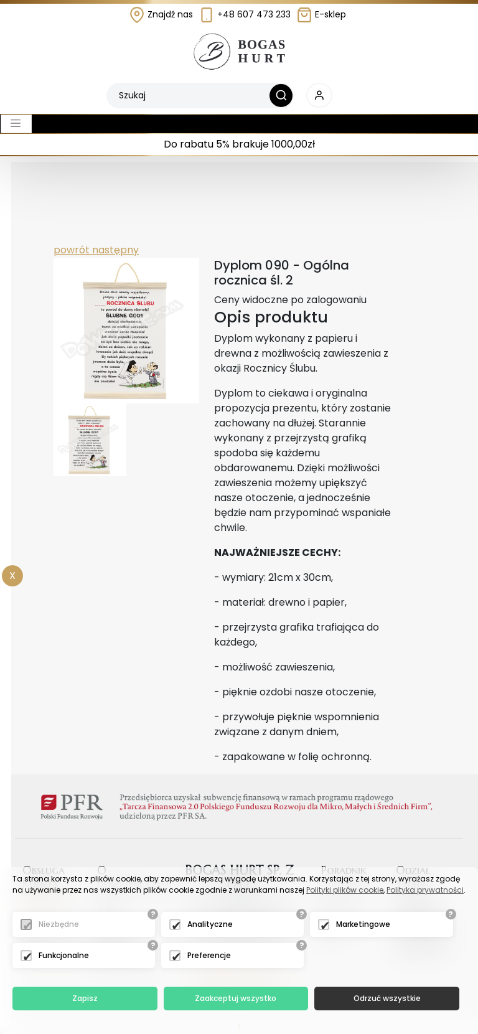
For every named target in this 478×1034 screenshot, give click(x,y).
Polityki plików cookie (344, 890)
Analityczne (210, 924)
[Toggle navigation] (16, 124)
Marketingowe (363, 924)
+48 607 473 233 (245, 14)
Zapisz (85, 998)
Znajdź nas (161, 14)
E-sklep (321, 14)
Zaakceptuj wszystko (235, 998)
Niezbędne (59, 924)
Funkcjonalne (64, 955)
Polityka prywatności (425, 890)
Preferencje (209, 955)
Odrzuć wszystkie (387, 998)
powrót (72, 250)
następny (114, 250)
